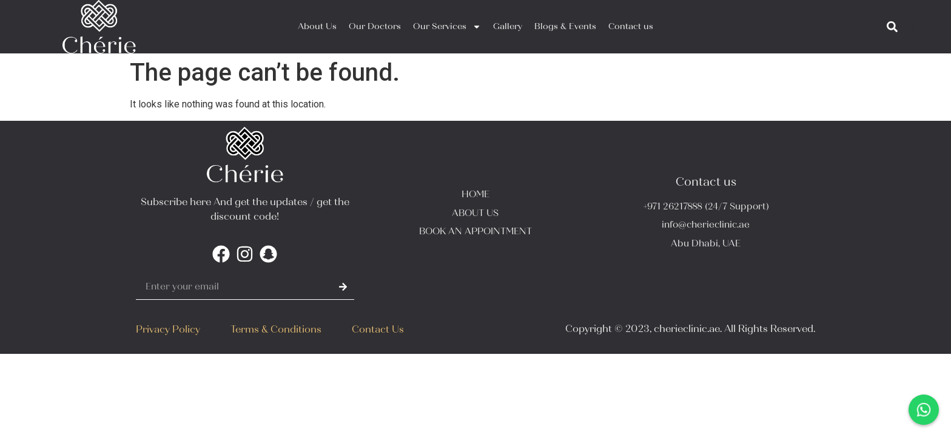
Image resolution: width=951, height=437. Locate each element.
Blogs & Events (565, 26)
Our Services (447, 26)
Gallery (507, 26)
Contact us (630, 26)
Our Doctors (375, 26)
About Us (317, 26)
